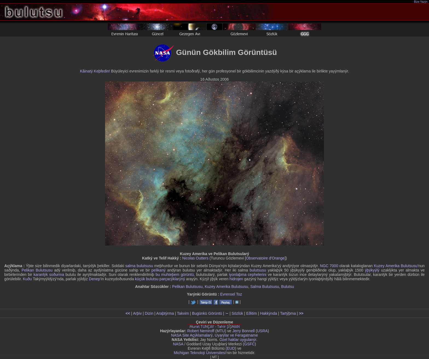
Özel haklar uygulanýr (237, 339)
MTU (221, 331)
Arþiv (137, 313)
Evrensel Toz (231, 294)
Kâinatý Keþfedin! (95, 71)
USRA (262, 331)
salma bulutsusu (139, 266)
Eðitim (251, 313)
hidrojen (236, 279)
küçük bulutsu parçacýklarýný (160, 279)
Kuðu (27, 279)
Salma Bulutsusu (264, 286)
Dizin (149, 313)
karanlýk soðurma (49, 274)
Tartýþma (288, 313)
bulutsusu (258, 270)
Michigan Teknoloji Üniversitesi (200, 353)
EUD (231, 348)
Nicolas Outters (195, 258)
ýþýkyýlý (372, 270)
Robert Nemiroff (201, 331)
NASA (178, 344)
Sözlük (237, 313)
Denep (94, 279)
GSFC (249, 344)
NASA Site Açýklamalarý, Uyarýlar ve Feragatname (214, 335)
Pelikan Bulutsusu (37, 270)
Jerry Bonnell (243, 331)
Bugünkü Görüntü (207, 313)
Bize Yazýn (420, 1)
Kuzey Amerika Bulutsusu (396, 266)
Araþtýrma (165, 313)
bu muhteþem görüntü (175, 274)
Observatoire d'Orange (265, 258)
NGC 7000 (329, 266)
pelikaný (159, 270)
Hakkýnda (268, 313)
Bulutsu (287, 286)
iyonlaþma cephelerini (247, 274)
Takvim (183, 313)
